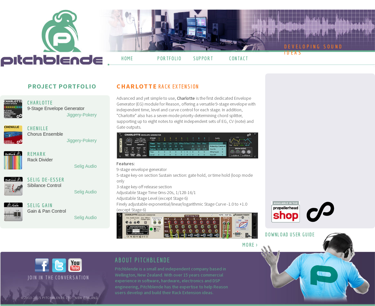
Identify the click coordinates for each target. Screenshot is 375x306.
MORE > (250, 245)
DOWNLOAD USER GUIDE (290, 234)
